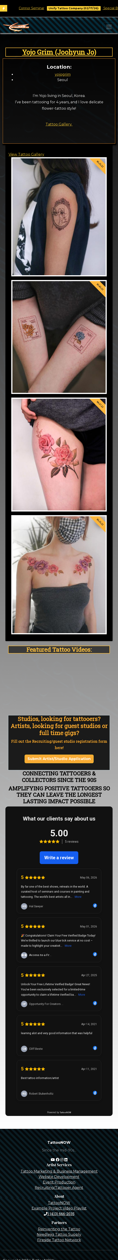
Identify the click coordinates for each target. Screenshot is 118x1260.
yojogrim (63, 74)
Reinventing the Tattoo (59, 1229)
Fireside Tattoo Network (59, 1240)
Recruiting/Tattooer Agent (59, 1187)
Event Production (59, 1182)
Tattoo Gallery (59, 124)
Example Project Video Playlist (59, 1208)
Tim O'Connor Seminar (31, 8)
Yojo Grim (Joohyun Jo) (59, 52)
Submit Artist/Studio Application (59, 759)
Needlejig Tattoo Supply (59, 1234)
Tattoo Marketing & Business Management (59, 1171)
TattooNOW (59, 1203)
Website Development (59, 1177)
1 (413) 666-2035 (59, 1213)
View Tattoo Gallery (26, 154)
